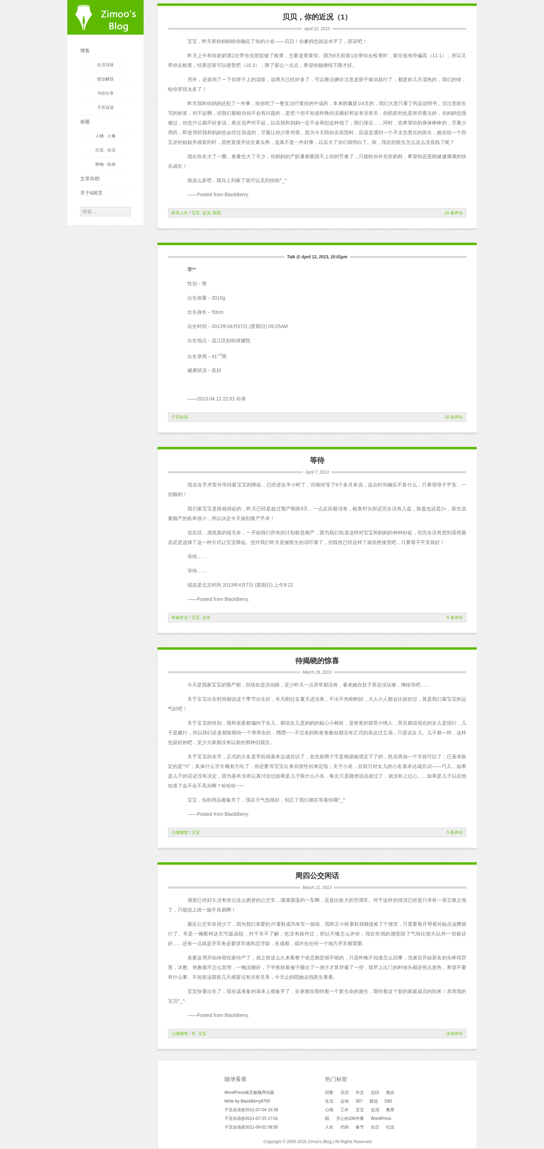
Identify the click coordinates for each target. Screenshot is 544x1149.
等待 (317, 460)
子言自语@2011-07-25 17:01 (251, 1118)
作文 (360, 1092)
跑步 (390, 1092)
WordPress (381, 1118)
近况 (206, 212)
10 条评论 (453, 212)
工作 (344, 1109)
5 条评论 (455, 617)
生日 (375, 1127)
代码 (344, 1127)
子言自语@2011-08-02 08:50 (251, 1127)
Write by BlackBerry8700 (247, 1101)
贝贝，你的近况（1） (317, 17)
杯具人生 (179, 212)
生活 (329, 1101)
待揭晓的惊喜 (317, 661)
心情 (329, 1109)
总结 (375, 1092)
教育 (390, 1109)
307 (359, 1101)
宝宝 (196, 212)
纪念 (390, 1127)
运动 (344, 1101)
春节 (360, 1127)
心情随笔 (179, 832)
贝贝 (344, 1092)
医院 (217, 212)
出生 (206, 617)
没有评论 (454, 1033)
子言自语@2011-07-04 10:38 (251, 1109)
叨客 (329, 1092)
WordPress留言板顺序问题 (249, 1092)
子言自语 (179, 417)
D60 (388, 1101)
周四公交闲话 (317, 876)
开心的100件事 (350, 1118)
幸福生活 (179, 617)
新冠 (373, 1101)
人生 (329, 1127)
